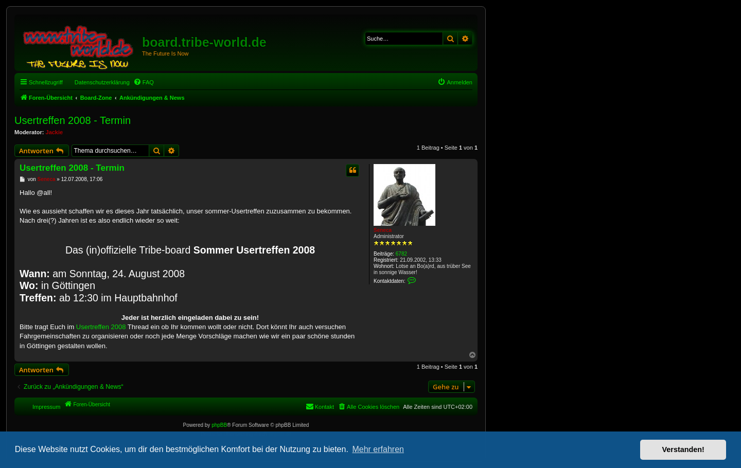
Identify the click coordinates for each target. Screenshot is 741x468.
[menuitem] (143, 82)
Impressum (46, 407)
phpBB (219, 425)
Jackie (54, 132)
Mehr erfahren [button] (378, 449)
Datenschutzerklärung (102, 82)
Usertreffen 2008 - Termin (72, 120)
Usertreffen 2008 (101, 327)
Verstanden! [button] (683, 449)
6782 (401, 254)
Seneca (383, 230)
